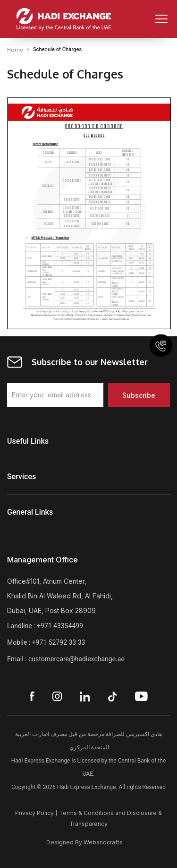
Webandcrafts (103, 842)
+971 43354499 (60, 626)
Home (15, 49)
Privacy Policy (34, 812)
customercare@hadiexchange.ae (76, 659)
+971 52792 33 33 (58, 642)
